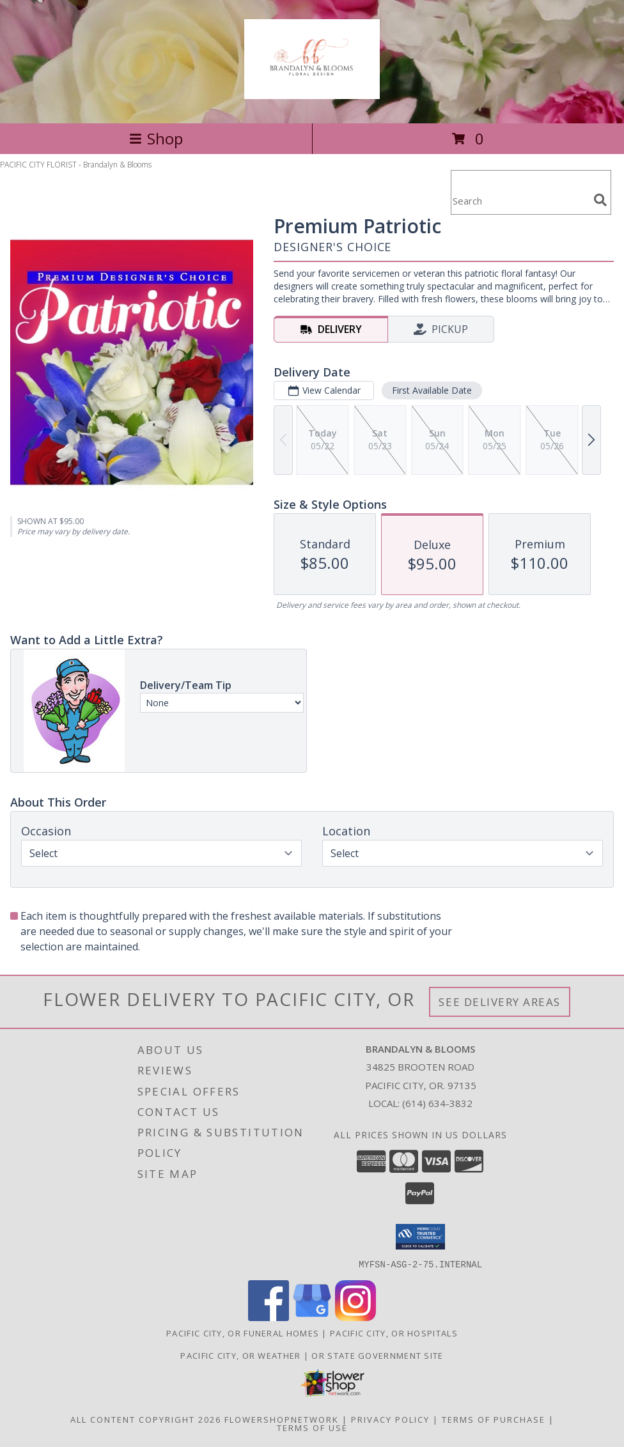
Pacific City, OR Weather (240, 1355)
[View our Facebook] (268, 1317)
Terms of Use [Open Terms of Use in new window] (312, 1427)
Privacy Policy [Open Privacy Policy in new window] (390, 1419)
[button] (420, 1237)
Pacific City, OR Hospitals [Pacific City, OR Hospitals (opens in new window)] (394, 1332)
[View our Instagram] (355, 1317)
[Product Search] (519, 200)
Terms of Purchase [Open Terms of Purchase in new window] (493, 1419)
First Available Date (432, 390)
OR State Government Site (377, 1355)
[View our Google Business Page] (312, 1317)
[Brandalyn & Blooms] (312, 92)
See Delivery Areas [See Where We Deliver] (500, 1001)
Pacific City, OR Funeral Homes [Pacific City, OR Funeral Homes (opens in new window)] (242, 1332)
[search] (600, 200)
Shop (156, 138)
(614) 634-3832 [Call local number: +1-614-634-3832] (437, 1103)
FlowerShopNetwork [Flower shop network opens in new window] (281, 1419)
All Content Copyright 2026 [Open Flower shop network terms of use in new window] (145, 1419)
